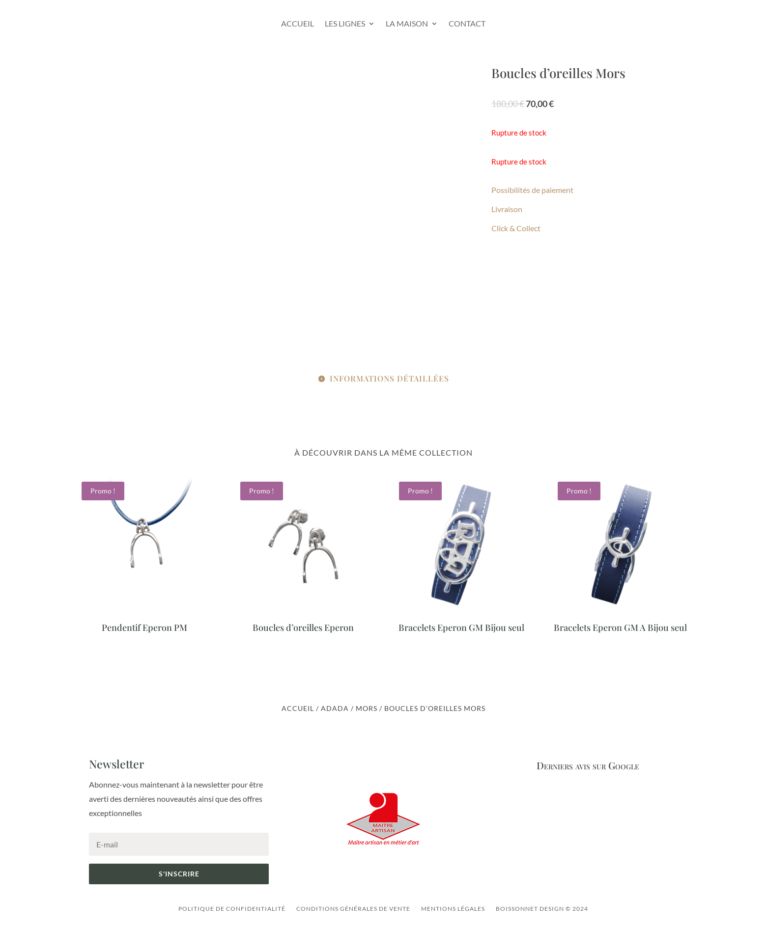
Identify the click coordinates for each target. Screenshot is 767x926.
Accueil (297, 23)
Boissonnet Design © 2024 (542, 908)
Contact (467, 23)
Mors (366, 708)
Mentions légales (453, 908)
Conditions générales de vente (353, 908)
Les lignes (345, 23)
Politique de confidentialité (231, 908)
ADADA (335, 708)
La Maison (407, 23)
